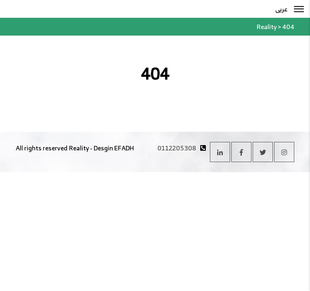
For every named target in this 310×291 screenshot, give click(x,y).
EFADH (124, 148)
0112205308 (176, 148)
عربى (281, 9)
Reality (79, 148)
